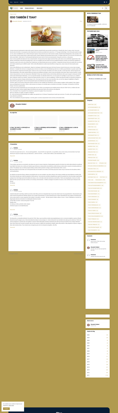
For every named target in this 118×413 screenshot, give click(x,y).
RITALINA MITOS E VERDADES (95, 171)
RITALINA (102, 163)
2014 (97, 367)
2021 (97, 348)
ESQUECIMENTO (93, 124)
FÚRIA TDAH (92, 127)
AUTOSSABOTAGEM (93, 110)
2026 (97, 335)
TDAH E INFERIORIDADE (94, 208)
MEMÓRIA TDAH (93, 146)
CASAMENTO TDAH (93, 116)
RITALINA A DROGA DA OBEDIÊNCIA (97, 166)
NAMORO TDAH (92, 149)
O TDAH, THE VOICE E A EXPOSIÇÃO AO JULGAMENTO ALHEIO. (20, 128)
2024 (97, 340)
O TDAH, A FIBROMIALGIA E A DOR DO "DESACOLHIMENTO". (68, 128)
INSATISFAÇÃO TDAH (93, 143)
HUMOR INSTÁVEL (93, 132)
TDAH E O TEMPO (93, 210)
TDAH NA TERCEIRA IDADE (95, 222)
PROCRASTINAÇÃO (93, 160)
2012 (97, 372)
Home (11, 2)
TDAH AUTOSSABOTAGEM (95, 188)
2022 (97, 346)
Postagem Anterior (13, 253)
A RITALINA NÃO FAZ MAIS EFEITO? (102, 50)
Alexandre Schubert (95, 324)
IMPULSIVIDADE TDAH (94, 138)
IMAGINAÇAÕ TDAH (93, 135)
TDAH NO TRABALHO (93, 224)
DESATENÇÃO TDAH (93, 118)
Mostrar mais (93, 325)
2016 (97, 362)
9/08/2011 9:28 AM (18, 149)
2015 (97, 364)
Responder (12, 155)
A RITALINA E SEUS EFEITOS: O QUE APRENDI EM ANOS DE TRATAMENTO (102, 66)
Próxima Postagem (78, 253)
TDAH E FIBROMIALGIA (94, 205)
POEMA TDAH (92, 155)
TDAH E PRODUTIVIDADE (94, 213)
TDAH (90, 180)
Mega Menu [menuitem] (39, 8)
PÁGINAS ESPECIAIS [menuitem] (29, 8)
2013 (97, 370)
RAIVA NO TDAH (92, 163)
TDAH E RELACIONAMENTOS (95, 216)
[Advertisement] (97, 284)
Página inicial (13, 14)
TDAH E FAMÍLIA (92, 202)
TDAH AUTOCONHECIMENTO (95, 185)
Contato (21, 2)
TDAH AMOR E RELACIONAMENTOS (97, 183)
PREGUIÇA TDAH (92, 157)
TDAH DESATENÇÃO (93, 194)
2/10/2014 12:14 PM (18, 215)
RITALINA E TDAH (93, 169)
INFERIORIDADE (93, 141)
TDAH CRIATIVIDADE (93, 191)
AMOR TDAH (92, 104)
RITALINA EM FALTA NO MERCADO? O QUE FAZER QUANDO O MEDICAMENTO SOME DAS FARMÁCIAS (102, 58)
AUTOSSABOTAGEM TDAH (95, 113)
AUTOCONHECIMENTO (94, 107)
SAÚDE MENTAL (92, 174)
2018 (97, 356)
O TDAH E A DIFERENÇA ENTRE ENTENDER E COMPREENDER (45, 128)
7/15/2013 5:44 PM (18, 191)
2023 (97, 343)
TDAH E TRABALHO (93, 219)
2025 (97, 337)
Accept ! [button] (6, 408)
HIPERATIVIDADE (93, 130)
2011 (97, 375)
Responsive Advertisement (46, 138)
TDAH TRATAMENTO (93, 230)
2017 (97, 359)
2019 (97, 354)
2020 (97, 351)
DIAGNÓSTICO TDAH (93, 121)
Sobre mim (16, 2)
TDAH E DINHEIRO (93, 199)
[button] (102, 8)
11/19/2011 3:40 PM (18, 162)
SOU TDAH (103, 177)
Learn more (11, 405)
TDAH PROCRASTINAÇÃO (94, 227)
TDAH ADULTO (100, 180)
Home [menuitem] (21, 8)
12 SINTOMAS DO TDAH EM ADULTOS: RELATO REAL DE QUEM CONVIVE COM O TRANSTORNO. (96, 39)
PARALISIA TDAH (92, 152)
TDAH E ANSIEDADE (93, 197)
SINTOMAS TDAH (93, 177)
